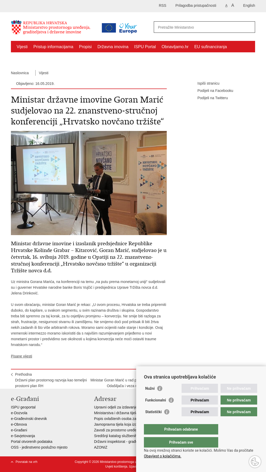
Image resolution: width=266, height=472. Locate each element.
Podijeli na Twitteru (209, 98)
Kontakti (70, 58)
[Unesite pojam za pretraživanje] (198, 27)
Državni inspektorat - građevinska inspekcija (129, 441)
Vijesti (22, 47)
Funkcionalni (155, 410)
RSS (162, 5)
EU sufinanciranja (210, 47)
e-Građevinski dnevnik (29, 419)
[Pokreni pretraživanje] (249, 27)
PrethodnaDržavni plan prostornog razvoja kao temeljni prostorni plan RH (51, 380)
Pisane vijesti (21, 356)
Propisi (85, 47)
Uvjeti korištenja (116, 466)
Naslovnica (20, 73)
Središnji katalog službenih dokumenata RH (129, 436)
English (249, 5)
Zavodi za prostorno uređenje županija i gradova (133, 430)
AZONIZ (100, 447)
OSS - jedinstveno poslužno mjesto (39, 447)
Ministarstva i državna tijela (116, 413)
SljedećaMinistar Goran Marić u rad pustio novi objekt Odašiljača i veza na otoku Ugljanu (126, 380)
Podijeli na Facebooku (211, 91)
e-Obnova (19, 424)
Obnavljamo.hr (175, 47)
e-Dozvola (19, 413)
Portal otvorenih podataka (31, 441)
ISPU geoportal (23, 407)
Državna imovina (112, 47)
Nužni (150, 399)
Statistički (153, 422)
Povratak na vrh (26, 462)
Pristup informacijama (53, 47)
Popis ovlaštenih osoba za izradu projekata (128, 419)
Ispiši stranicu (205, 83)
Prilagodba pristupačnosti (195, 5)
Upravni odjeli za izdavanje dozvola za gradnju (131, 407)
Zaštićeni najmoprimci (37, 58)
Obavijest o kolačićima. (162, 456)
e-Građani (19, 430)
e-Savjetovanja (23, 436)
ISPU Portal (145, 47)
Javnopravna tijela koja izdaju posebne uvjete (130, 424)
